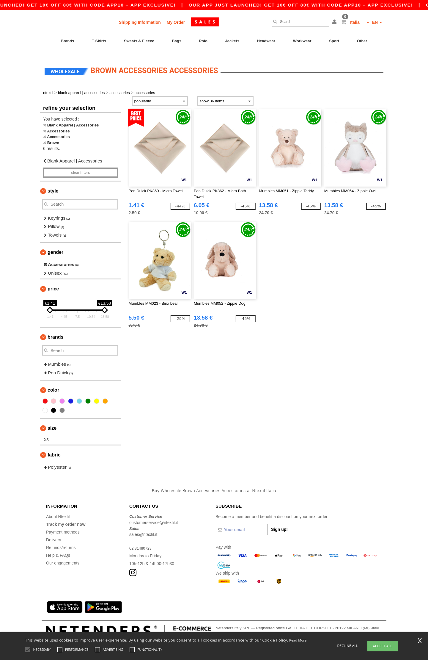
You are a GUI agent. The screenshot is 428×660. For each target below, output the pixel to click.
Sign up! (279, 522)
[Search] (299, 21)
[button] (335, 22)
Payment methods (63, 525)
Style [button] (53, 183)
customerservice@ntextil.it (153, 515)
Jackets (232, 41)
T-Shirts (99, 41)
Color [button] (53, 382)
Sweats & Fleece (139, 41)
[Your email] (241, 522)
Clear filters (80, 165)
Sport (334, 41)
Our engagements (62, 555)
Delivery (53, 532)
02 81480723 (141, 541)
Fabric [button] (54, 447)
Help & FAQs (58, 548)
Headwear (266, 41)
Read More (298, 640)
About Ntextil (58, 509)
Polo (203, 41)
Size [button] (52, 420)
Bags (176, 41)
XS (46, 433)
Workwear (302, 41)
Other (362, 41)
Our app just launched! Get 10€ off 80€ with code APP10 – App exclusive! (311, 4)
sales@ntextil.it (143, 527)
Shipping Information (140, 22)
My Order (176, 22)
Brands (67, 41)
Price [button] (53, 281)
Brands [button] (55, 329)
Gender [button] (55, 245)
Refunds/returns (61, 540)
